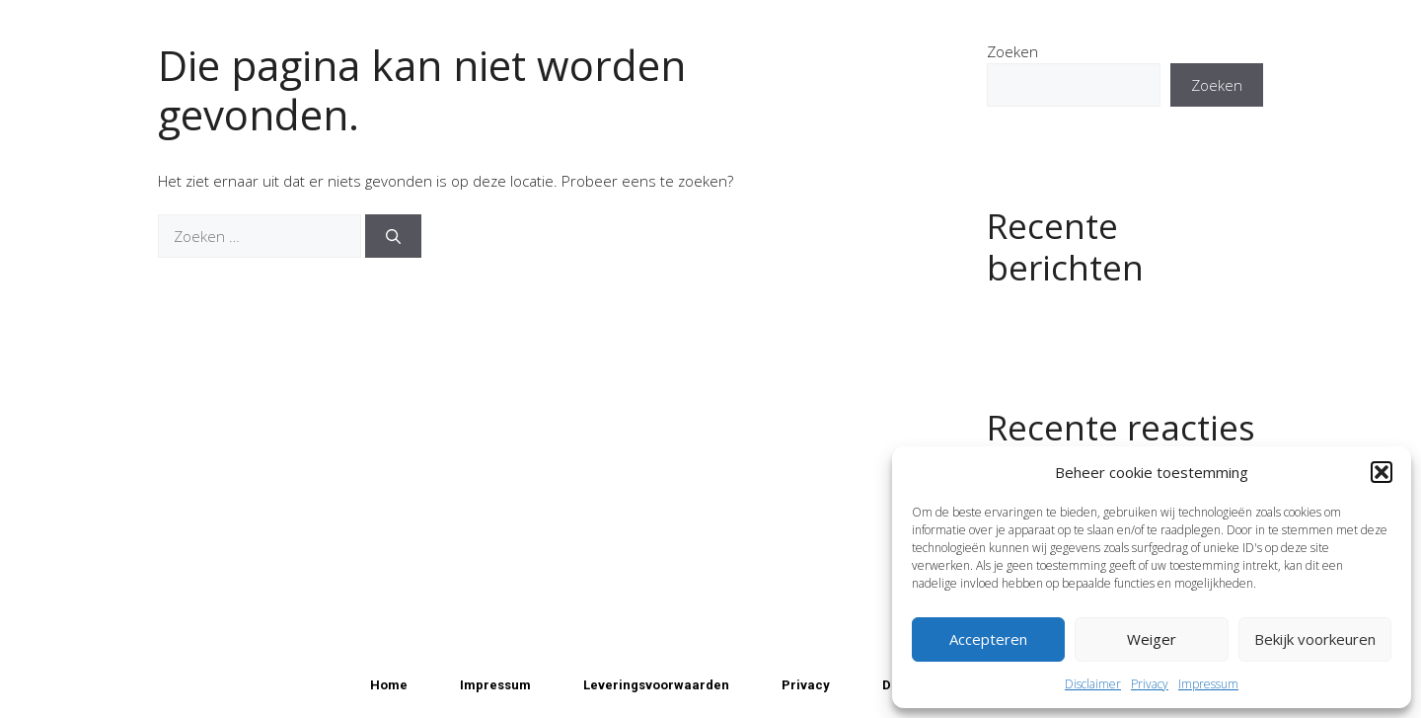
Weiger (1151, 639)
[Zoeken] (393, 236)
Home (389, 685)
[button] (1381, 472)
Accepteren (988, 639)
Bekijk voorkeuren (1315, 639)
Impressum (1208, 684)
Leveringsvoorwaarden (656, 685)
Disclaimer (1093, 684)
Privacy (1149, 684)
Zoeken (1012, 51)
